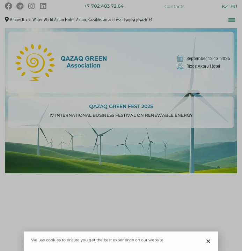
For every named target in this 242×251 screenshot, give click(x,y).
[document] (121, 125)
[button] (208, 241)
